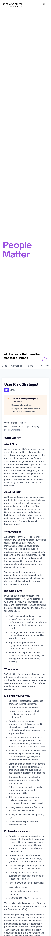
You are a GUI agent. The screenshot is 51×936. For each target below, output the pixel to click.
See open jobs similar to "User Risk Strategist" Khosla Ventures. (26, 410)
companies (16, 365)
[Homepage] (12, 4)
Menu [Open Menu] (45, 4)
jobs (4, 365)
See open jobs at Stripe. (21, 405)
